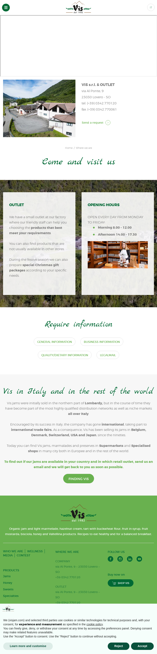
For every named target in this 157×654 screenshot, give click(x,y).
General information (54, 343)
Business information (102, 343)
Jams (7, 590)
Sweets (8, 603)
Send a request (96, 122)
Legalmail (108, 356)
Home (69, 148)
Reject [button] (118, 646)
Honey (7, 596)
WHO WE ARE (13, 565)
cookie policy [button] (94, 624)
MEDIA (8, 569)
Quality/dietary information (64, 356)
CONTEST (23, 569)
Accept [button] (142, 646)
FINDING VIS (78, 492)
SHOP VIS (120, 596)
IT (151, 7)
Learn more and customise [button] (28, 646)
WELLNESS (35, 565)
